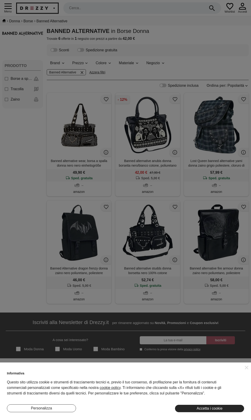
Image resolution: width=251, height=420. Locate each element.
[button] (246, 367)
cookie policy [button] (110, 388)
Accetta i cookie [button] (209, 408)
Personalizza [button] (41, 408)
